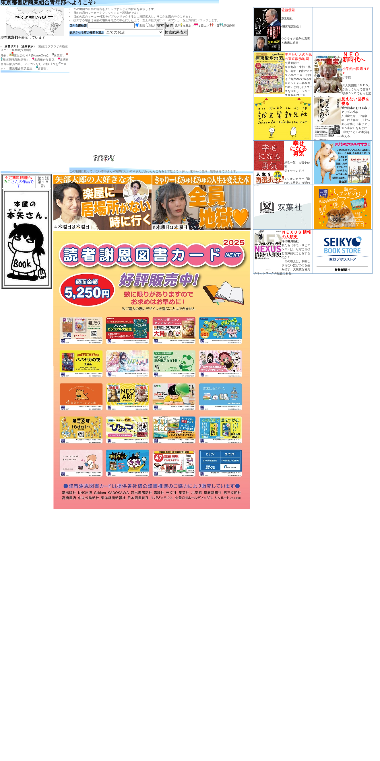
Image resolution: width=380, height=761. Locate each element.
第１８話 (43, 184)
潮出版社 (287, 18)
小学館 (346, 77)
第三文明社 (321, 140)
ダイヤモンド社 (294, 170)
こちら (160, 171)
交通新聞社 (292, 62)
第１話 (43, 178)
